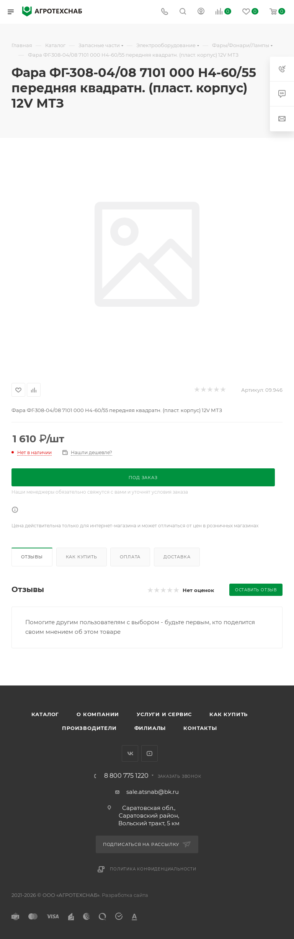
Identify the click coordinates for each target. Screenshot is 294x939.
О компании (98, 714)
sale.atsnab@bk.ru (152, 791)
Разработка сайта (125, 895)
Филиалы (150, 728)
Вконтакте (130, 753)
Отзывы (32, 556)
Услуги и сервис (164, 714)
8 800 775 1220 (126, 776)
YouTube (149, 753)
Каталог (45, 714)
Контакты (200, 728)
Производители (89, 728)
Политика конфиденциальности (153, 869)
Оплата (130, 556)
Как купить (81, 556)
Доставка (176, 556)
